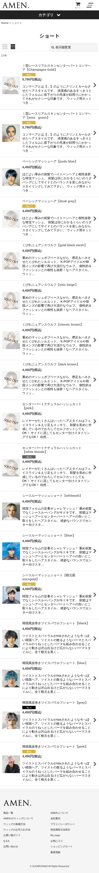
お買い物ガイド (11, 835)
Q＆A (6, 841)
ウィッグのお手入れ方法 (16, 829)
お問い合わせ (10, 846)
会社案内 (55, 818)
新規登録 (55, 852)
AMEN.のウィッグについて (18, 818)
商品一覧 (8, 813)
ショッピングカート (62, 846)
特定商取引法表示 (60, 829)
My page (55, 835)
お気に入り (57, 841)
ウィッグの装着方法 (14, 824)
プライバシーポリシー (63, 824)
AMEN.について (59, 813)
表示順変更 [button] (61, 47)
